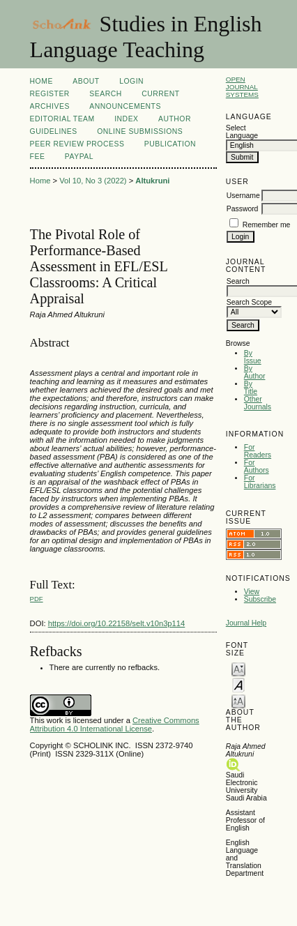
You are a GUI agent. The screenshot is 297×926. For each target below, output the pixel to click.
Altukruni (152, 180)
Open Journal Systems (242, 86)
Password (243, 209)
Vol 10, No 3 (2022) (92, 180)
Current (160, 94)
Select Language (242, 131)
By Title (250, 387)
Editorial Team (62, 119)
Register (50, 94)
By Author (255, 372)
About (86, 81)
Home (41, 81)
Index (126, 119)
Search (105, 94)
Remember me (267, 225)
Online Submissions (140, 131)
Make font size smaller (238, 668)
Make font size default (238, 684)
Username (243, 195)
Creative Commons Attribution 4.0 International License (114, 724)
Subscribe (260, 599)
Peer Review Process (77, 144)
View (251, 591)
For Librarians (260, 481)
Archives (50, 106)
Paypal (79, 156)
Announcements (125, 106)
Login (131, 81)
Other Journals (257, 403)
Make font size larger (238, 700)
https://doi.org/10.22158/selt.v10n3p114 (116, 623)
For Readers (257, 451)
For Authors (256, 466)
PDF (36, 598)
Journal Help (246, 623)
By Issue (252, 357)
